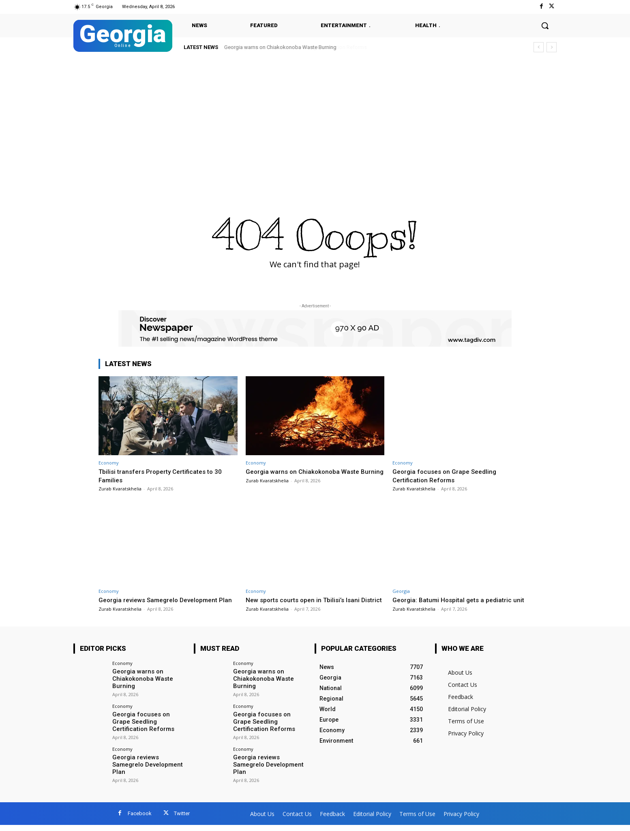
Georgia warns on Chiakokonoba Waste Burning (280, 47)
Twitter (182, 819)
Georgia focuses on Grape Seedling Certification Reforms (448, 475)
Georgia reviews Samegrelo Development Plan (145, 770)
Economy (109, 462)
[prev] (539, 47)
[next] (551, 47)
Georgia (401, 591)
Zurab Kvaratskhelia (120, 489)
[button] (545, 25)
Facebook (140, 819)
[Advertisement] (315, 118)
